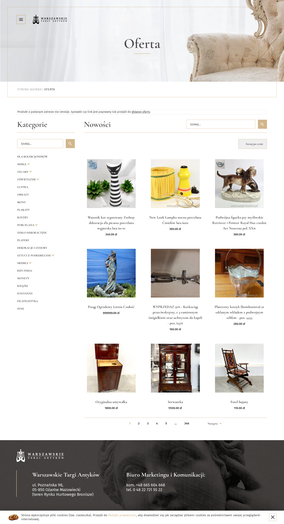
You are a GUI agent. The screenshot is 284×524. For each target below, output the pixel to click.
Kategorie (32, 124)
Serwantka (175, 402)
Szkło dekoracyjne (32, 232)
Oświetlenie (27, 179)
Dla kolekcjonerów (32, 156)
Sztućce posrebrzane (34, 255)
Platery (23, 240)
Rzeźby (22, 217)
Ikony (21, 202)
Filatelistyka (27, 301)
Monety (23, 278)
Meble (22, 164)
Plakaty (23, 210)
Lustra (22, 187)
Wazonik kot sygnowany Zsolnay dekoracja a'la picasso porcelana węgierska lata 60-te (111, 222)
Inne (20, 309)
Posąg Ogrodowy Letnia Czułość (111, 307)
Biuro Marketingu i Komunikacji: (165, 474)
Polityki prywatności (122, 515)
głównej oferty (141, 112)
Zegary (23, 172)
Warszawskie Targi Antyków (66, 474)
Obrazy (23, 194)
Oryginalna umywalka (111, 402)
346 (186, 423)
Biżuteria (24, 271)
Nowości (97, 124)
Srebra (23, 263)
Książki (22, 286)
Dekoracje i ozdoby (32, 248)
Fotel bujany (239, 402)
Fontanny (25, 293)
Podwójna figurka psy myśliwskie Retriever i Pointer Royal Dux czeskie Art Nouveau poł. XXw (239, 222)
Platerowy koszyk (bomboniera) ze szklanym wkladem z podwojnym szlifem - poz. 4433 (239, 312)
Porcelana (26, 225)
